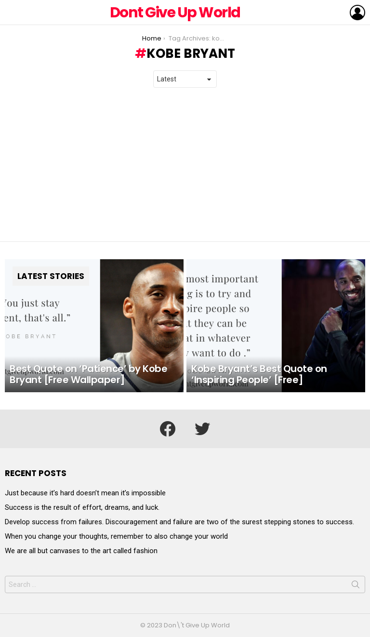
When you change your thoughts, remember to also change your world (116, 536)
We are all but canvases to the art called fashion (81, 550)
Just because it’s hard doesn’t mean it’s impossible (85, 493)
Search (355, 586)
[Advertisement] (185, 164)
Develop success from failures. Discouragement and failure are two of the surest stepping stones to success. (179, 522)
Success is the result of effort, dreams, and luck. (82, 507)
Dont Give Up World (175, 12)
